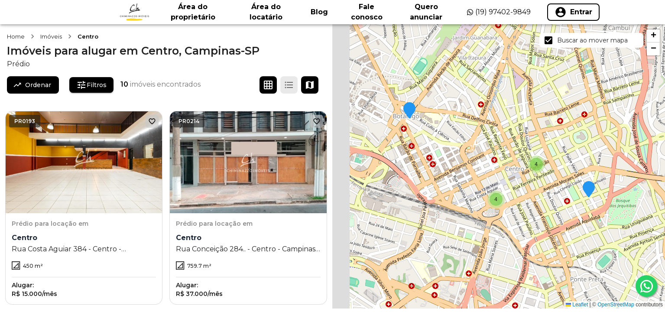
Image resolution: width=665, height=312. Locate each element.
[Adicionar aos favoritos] (152, 121)
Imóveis (51, 36)
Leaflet (577, 305)
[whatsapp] (646, 286)
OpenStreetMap (615, 305)
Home (16, 36)
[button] (409, 111)
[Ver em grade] (268, 85)
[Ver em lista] (289, 85)
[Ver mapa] (309, 85)
